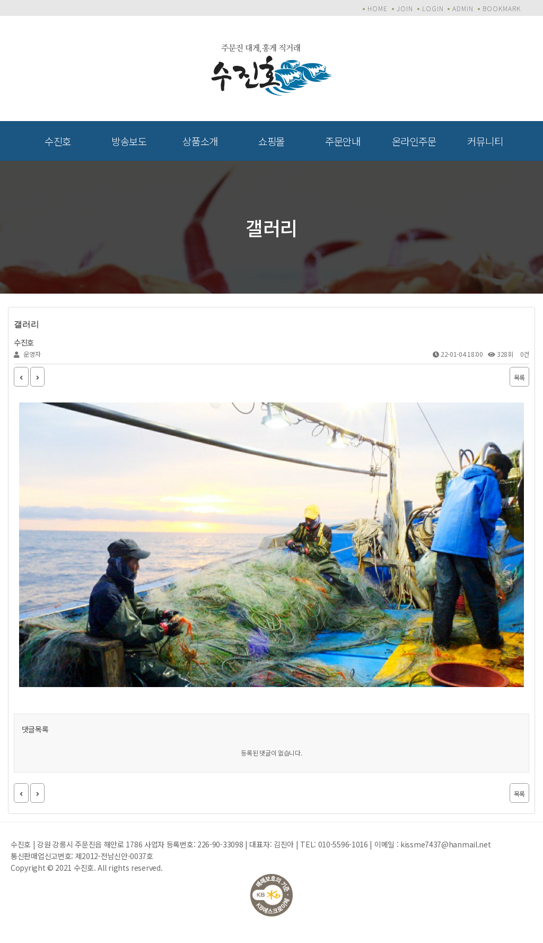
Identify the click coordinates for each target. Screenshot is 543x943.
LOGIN (433, 8)
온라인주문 (414, 141)
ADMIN (463, 8)
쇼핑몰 (271, 141)
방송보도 (129, 141)
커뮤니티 (485, 141)
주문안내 (343, 141)
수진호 (58, 141)
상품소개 (200, 141)
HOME (377, 8)
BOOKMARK (502, 8)
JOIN (405, 8)
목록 (519, 377)
